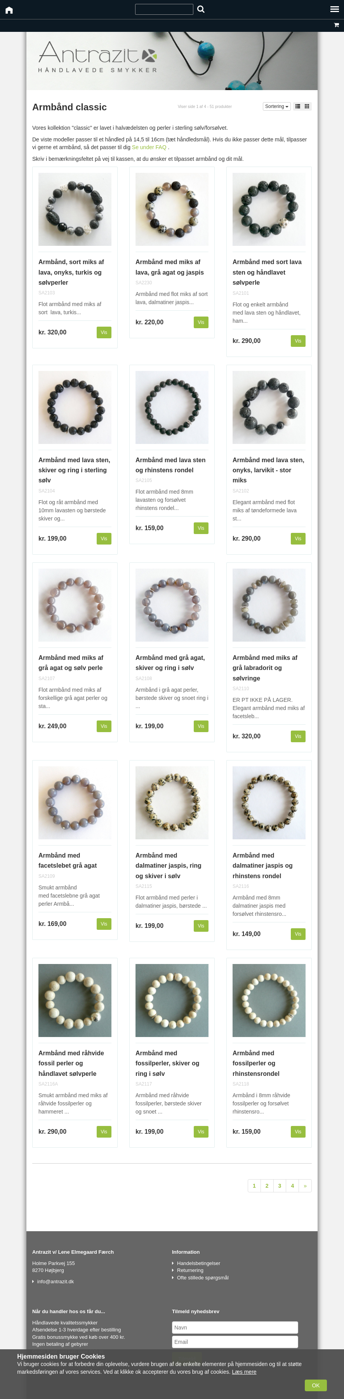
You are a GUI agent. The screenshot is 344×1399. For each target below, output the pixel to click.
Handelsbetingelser (198, 1263)
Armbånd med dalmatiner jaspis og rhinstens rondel (263, 865)
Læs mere (244, 1372)
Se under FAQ (149, 147)
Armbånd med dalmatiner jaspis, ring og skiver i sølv (169, 865)
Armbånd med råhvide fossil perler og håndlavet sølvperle (71, 1063)
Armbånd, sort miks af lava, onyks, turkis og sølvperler (71, 272)
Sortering (276, 106)
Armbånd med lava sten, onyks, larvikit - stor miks (268, 470)
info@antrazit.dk (55, 1281)
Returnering (190, 1270)
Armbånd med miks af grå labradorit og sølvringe (265, 668)
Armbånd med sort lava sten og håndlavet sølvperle (267, 272)
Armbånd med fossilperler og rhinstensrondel (256, 1063)
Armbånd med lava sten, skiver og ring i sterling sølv (74, 470)
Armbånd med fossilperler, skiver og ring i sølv (168, 1063)
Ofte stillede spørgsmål (203, 1278)
